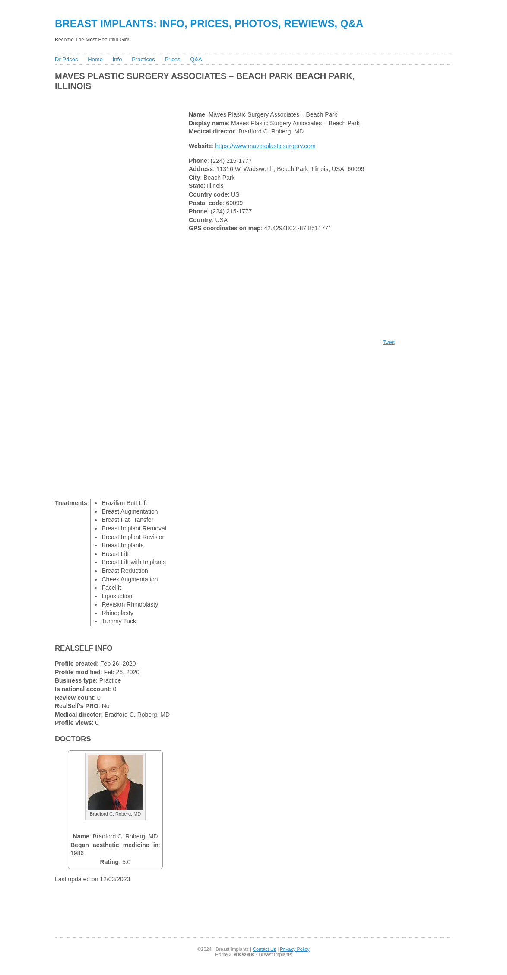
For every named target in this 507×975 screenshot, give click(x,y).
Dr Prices (66, 59)
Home (95, 59)
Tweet (389, 342)
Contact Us (264, 949)
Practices (143, 59)
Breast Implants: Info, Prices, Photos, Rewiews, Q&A (209, 23)
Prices (172, 59)
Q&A (196, 59)
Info (117, 59)
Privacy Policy (294, 949)
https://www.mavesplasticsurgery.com (265, 146)
